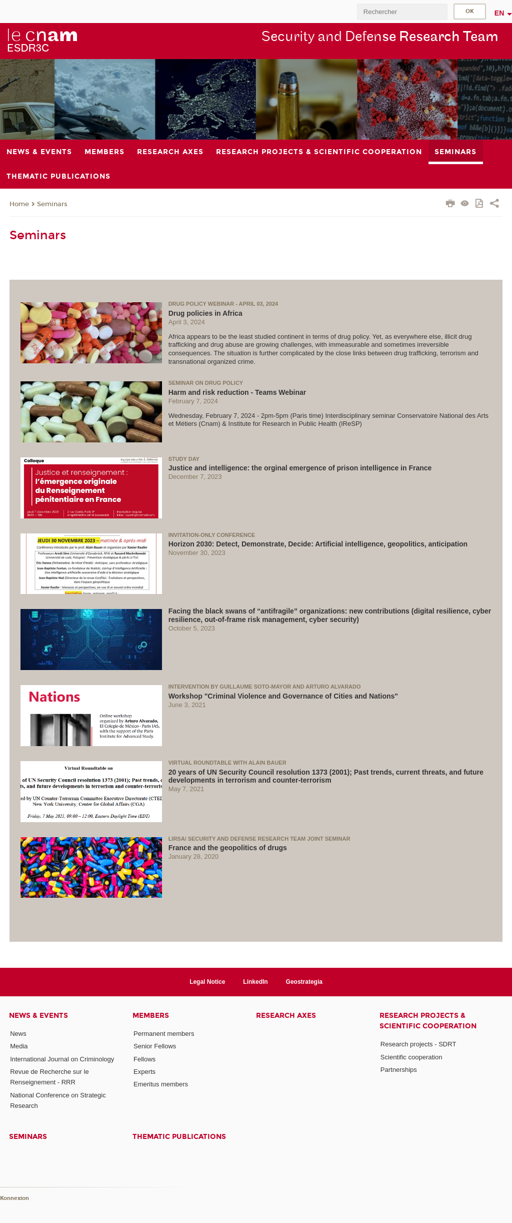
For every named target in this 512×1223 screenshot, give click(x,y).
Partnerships (398, 1069)
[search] (402, 12)
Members (150, 1015)
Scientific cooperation (411, 1057)
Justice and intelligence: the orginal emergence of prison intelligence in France (300, 468)
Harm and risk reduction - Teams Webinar (237, 392)
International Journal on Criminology (62, 1059)
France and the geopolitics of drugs (227, 848)
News (18, 1033)
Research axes (286, 1015)
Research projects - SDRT (418, 1044)
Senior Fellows (155, 1046)
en (499, 13)
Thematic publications (179, 1136)
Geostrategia (304, 981)
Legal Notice (207, 981)
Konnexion (14, 1198)
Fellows (145, 1059)
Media (19, 1046)
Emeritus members (161, 1084)
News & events (38, 1015)
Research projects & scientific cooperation (428, 1020)
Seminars (52, 204)
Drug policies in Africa (205, 313)
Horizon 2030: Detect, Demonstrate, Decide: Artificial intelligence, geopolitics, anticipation (318, 544)
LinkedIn (255, 981)
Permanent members (164, 1033)
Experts (145, 1071)
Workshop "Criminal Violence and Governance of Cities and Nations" (283, 696)
